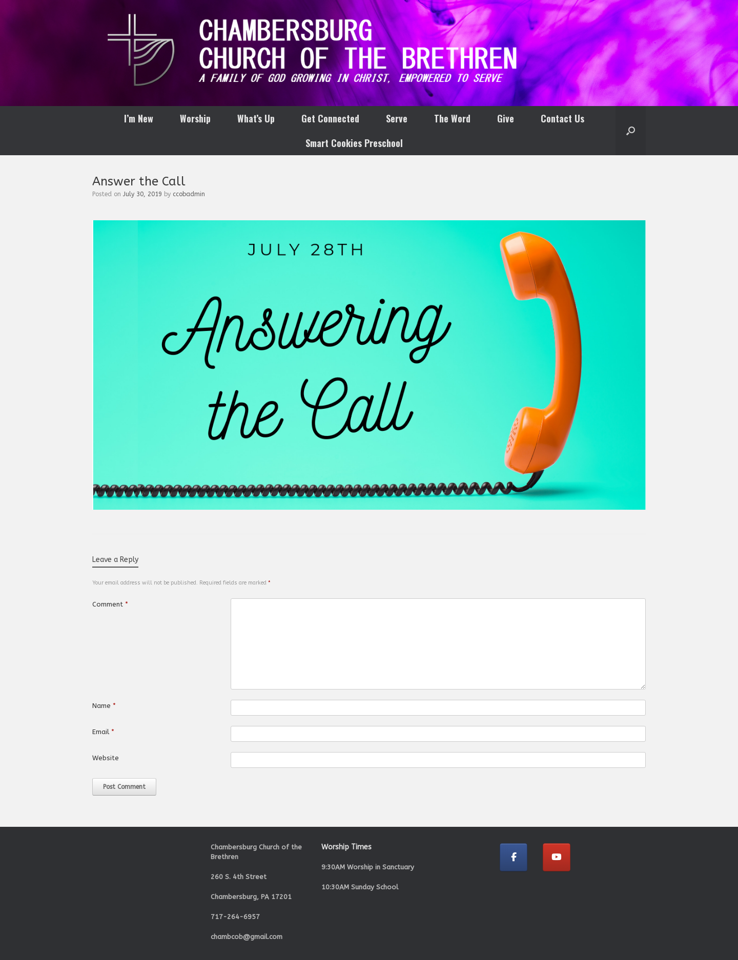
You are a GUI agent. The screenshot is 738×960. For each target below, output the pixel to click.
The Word (452, 118)
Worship (195, 118)
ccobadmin (189, 194)
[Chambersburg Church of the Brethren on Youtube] (556, 857)
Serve (396, 118)
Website (105, 758)
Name (104, 705)
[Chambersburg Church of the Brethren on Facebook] (513, 857)
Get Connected (330, 118)
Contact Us (562, 118)
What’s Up (256, 118)
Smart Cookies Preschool (354, 143)
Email (103, 732)
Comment (110, 604)
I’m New (138, 118)
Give (505, 118)
